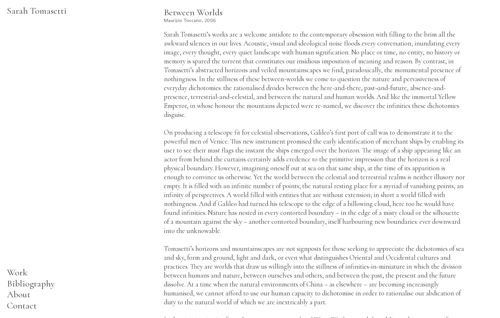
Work (17, 272)
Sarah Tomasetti (37, 10)
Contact (22, 305)
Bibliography (31, 283)
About (18, 294)
